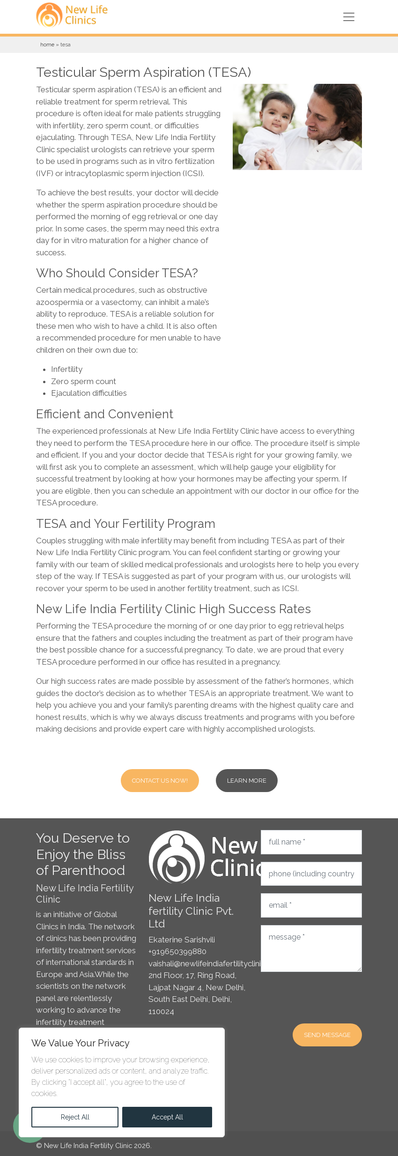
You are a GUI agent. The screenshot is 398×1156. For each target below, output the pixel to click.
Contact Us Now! (160, 780)
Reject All (75, 1117)
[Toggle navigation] (349, 16)
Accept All (167, 1117)
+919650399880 (177, 951)
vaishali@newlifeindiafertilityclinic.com (215, 963)
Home (47, 44)
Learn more (246, 780)
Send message (327, 1034)
